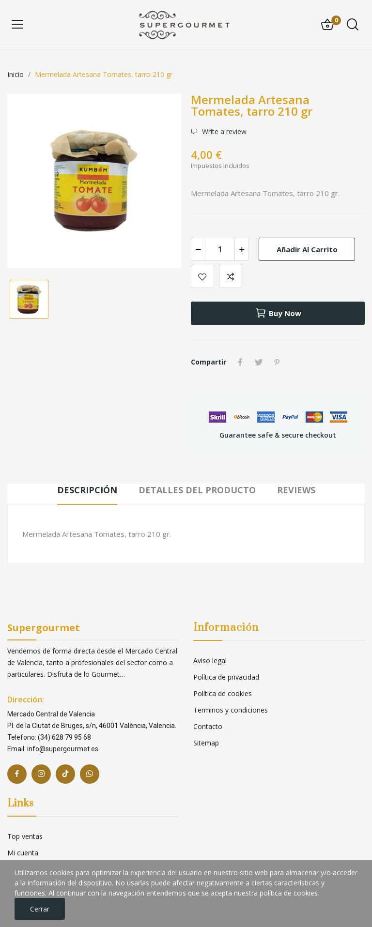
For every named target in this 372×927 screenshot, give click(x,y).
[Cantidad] (219, 249)
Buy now (278, 313)
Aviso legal (210, 660)
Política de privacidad (226, 677)
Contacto (207, 726)
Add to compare (230, 276)
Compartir (240, 362)
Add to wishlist (202, 276)
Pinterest (277, 362)
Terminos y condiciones (230, 709)
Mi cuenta (22, 852)
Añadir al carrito (307, 249)
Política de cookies (222, 693)
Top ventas (25, 836)
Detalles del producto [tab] (197, 490)
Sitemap (206, 742)
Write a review (223, 131)
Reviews (296, 490)
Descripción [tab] (87, 490)
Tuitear (258, 362)
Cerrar (39, 908)
